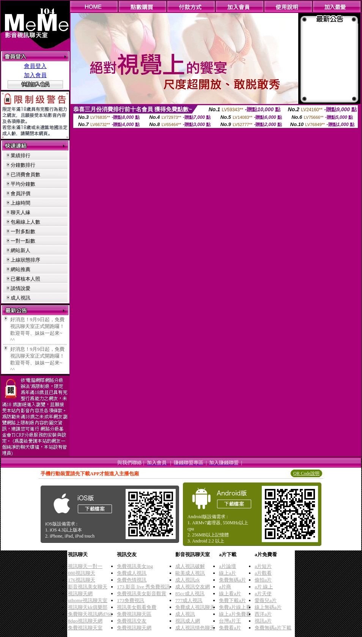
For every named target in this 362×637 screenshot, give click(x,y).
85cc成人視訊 (190, 593)
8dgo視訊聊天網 (85, 621)
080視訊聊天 (81, 573)
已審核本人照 (25, 279)
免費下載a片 (232, 600)
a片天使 (263, 593)
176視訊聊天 (81, 580)
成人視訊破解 (190, 566)
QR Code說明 (306, 473)
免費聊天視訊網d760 (90, 614)
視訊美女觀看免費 (136, 607)
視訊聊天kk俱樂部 (87, 607)
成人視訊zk (187, 580)
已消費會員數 (25, 174)
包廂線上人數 (25, 222)
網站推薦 (20, 269)
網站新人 (20, 250)
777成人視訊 (189, 600)
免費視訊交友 (131, 621)
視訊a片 (263, 621)
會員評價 (20, 193)
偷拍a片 (263, 580)
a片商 (225, 587)
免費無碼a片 (232, 580)
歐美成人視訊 (190, 573)
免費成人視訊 (131, 573)
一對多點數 (23, 231)
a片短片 (263, 566)
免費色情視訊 (131, 580)
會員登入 (35, 66)
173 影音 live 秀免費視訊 (143, 587)
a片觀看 (263, 573)
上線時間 (20, 203)
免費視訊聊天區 (134, 614)
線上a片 (227, 573)
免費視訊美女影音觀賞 (141, 593)
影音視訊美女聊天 (87, 587)
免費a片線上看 (235, 607)
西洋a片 (263, 614)
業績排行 (20, 155)
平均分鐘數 (23, 184)
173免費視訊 (130, 600)
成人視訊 (20, 298)
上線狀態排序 (25, 260)
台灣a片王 (230, 621)
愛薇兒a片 (266, 600)
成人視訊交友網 (192, 587)
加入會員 (35, 75)
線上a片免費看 (235, 614)
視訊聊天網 (80, 593)
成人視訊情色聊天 (195, 628)
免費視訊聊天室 (85, 628)
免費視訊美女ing (135, 566)
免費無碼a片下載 (273, 628)
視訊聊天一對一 (85, 566)
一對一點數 (23, 241)
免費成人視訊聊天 (195, 607)
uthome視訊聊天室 (87, 600)
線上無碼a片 (268, 607)
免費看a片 (230, 628)
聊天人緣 (20, 212)
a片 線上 (264, 587)
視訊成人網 (187, 621)
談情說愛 (20, 288)
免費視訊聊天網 (134, 628)
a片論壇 (227, 566)
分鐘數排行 (23, 165)
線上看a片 (230, 593)
